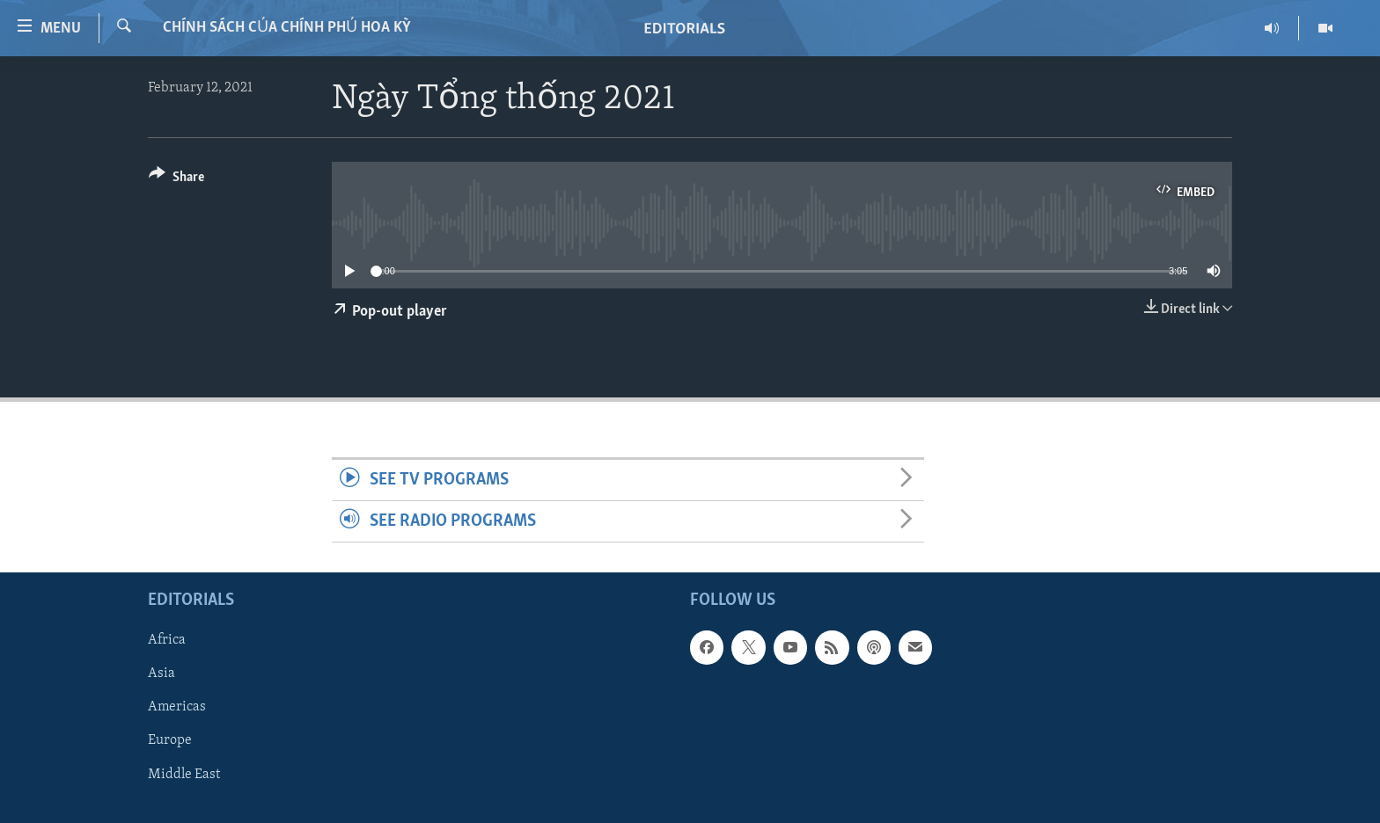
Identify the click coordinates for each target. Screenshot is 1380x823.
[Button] (176, 180)
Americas (177, 708)
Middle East (184, 775)
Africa (167, 641)
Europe (170, 741)
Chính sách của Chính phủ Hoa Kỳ (287, 27)
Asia (161, 674)
